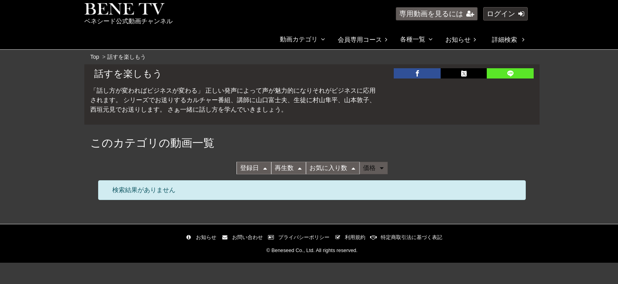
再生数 (288, 167)
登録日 (253, 167)
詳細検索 (508, 39)
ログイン (505, 14)
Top (94, 57)
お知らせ (460, 39)
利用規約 (351, 237)
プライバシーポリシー (300, 237)
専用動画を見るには (436, 14)
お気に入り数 (332, 167)
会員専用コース (362, 39)
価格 (373, 167)
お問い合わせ (244, 237)
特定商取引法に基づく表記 (408, 237)
